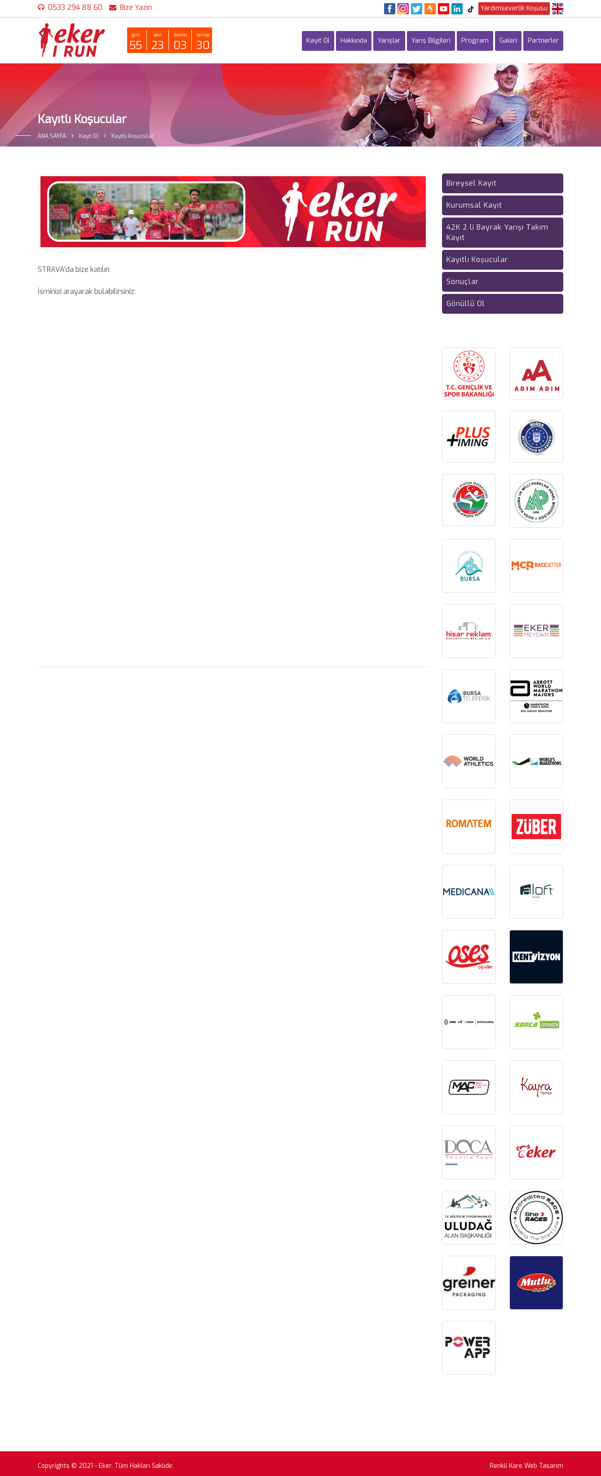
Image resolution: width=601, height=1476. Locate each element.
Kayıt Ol (318, 40)
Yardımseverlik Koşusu (514, 8)
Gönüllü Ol (465, 303)
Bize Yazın (136, 7)
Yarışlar (389, 40)
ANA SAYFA (52, 136)
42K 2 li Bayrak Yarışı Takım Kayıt (497, 232)
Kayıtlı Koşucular (477, 259)
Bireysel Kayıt (471, 183)
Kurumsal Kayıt (474, 205)
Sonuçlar (462, 281)
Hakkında (353, 40)
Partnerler (543, 40)
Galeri (508, 40)
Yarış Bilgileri (431, 40)
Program (475, 40)
